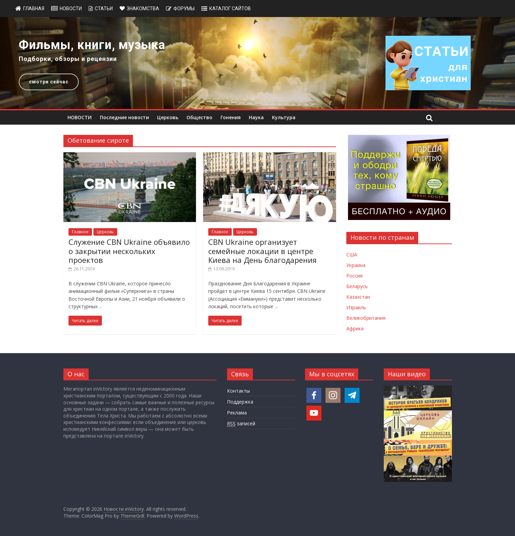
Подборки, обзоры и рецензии (68, 58)
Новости (71, 8)
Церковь (167, 117)
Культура (284, 117)
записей (241, 423)
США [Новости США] (351, 254)
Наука (256, 117)
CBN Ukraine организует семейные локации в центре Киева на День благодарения (262, 251)
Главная (33, 8)
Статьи (104, 8)
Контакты (238, 391)
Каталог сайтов (230, 8)
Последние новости (124, 117)
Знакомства (143, 8)
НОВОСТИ (79, 117)
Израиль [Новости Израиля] (356, 307)
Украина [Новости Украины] (355, 265)
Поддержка (240, 401)
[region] (257, 63)
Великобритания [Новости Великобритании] (365, 318)
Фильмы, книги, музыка (92, 45)
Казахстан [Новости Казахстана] (358, 297)
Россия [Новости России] (354, 275)
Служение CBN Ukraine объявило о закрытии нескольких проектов (129, 251)
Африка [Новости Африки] (355, 328)
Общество (199, 117)
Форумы (184, 8)
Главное (80, 232)
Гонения (231, 117)
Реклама (237, 412)
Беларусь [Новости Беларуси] (357, 286)
